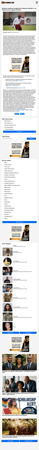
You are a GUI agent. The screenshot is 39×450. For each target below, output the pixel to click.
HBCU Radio (7, 189)
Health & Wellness (8, 193)
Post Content (19, 131)
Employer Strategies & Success (11, 173)
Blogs (5, 162)
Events (5, 179)
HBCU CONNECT (16, 261)
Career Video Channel (9, 168)
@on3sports (20, 80)
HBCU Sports (7, 121)
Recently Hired (7, 212)
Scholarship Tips (8, 216)
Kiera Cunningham (16, 306)
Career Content (7, 164)
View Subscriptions (8, 127)
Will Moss (15, 245)
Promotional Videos (8, 210)
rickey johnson (15, 251)
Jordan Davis (15, 316)
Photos (6, 204)
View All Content (19, 222)
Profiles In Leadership (9, 208)
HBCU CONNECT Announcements (12, 185)
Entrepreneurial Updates (9, 177)
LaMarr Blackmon (16, 287)
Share (16, 113)
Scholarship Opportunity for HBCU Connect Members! (14, 415)
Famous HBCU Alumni (9, 181)
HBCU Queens (7, 187)
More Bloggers (28, 332)
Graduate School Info (9, 183)
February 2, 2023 (21, 87)
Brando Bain (15, 297)
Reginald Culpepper (16, 279)
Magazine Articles (8, 197)
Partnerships (7, 202)
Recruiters (6, 214)
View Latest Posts (8, 123)
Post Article (10, 441)
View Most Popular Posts (10, 125)
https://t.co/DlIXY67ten (13, 85)
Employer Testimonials (9, 175)
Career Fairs (7, 166)
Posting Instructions (9, 129)
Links (5, 195)
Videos (6, 218)
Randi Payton (15, 270)
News (5, 200)
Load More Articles (29, 441)
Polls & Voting (7, 206)
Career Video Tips (8, 170)
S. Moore (9, 32)
